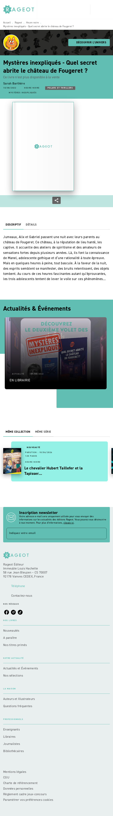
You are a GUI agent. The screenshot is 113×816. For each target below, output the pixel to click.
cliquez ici (68, 522)
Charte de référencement (20, 783)
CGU (6, 777)
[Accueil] (20, 9)
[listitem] (6, 612)
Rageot (18, 22)
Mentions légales (14, 772)
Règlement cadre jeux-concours (25, 794)
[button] (89, 42)
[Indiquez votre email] (51, 533)
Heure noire (32, 22)
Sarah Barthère (14, 83)
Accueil (7, 22)
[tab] (13, 225)
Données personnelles (18, 788)
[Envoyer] (102, 533)
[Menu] (100, 10)
